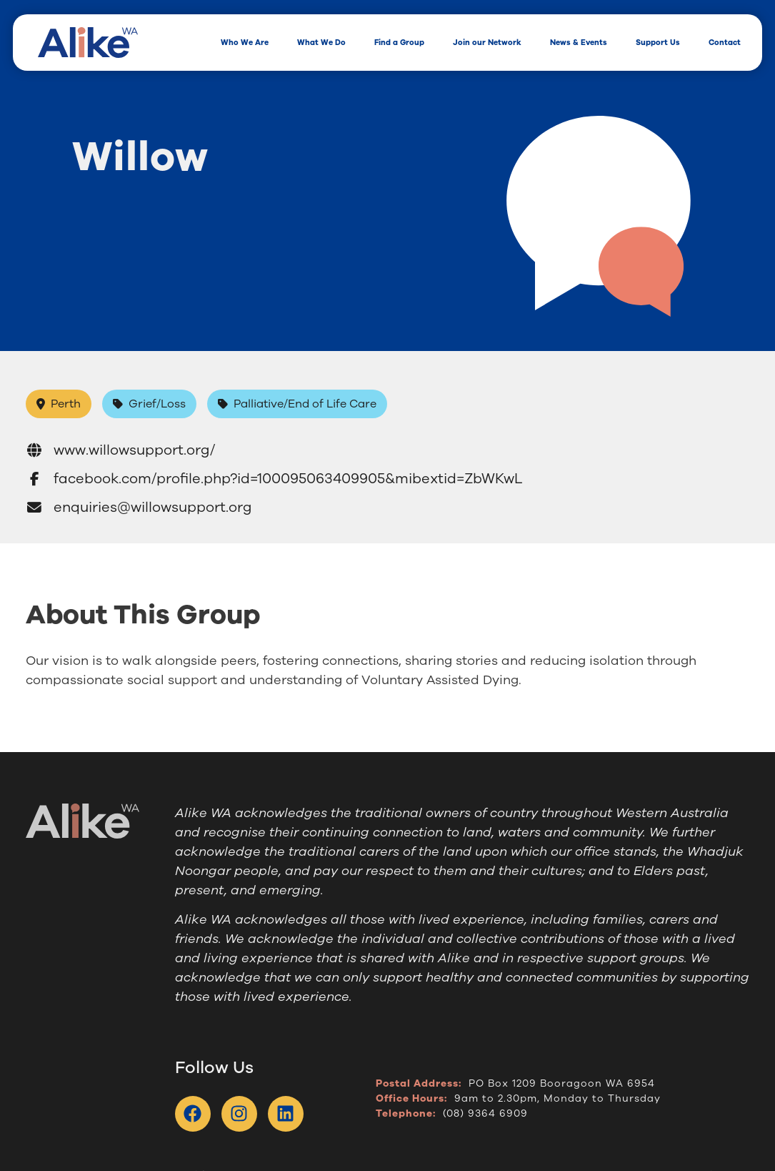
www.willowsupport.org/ (120, 450)
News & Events (578, 42)
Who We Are (245, 42)
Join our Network (487, 42)
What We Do (321, 42)
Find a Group (399, 42)
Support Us (658, 42)
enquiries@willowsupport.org (139, 507)
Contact (725, 42)
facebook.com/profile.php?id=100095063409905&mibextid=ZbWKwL (274, 478)
